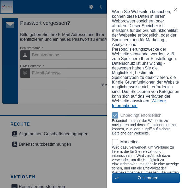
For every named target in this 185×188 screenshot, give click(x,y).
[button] (175, 9)
